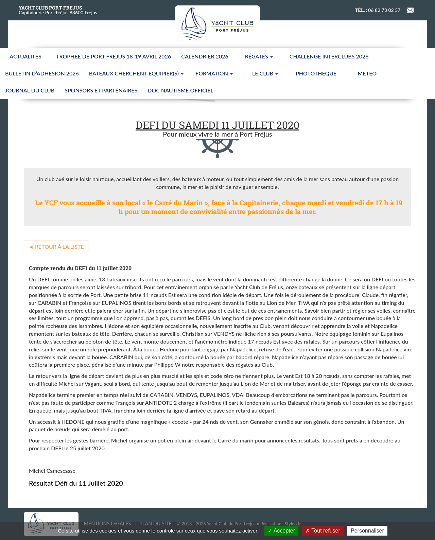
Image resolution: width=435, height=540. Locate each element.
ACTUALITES (25, 56)
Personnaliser (367, 531)
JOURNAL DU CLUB (29, 90)
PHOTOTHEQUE (316, 73)
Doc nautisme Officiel (180, 90)
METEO (367, 73)
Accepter (281, 531)
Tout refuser (323, 531)
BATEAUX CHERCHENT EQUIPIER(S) (136, 73)
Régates (259, 56)
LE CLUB (265, 73)
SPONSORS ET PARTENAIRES (101, 90)
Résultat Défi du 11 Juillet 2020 (76, 483)
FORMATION (214, 73)
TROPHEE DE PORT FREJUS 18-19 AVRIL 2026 (113, 56)
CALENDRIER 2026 (204, 56)
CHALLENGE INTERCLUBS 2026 (329, 56)
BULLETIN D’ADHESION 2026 (42, 73)
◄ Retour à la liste (56, 246)
